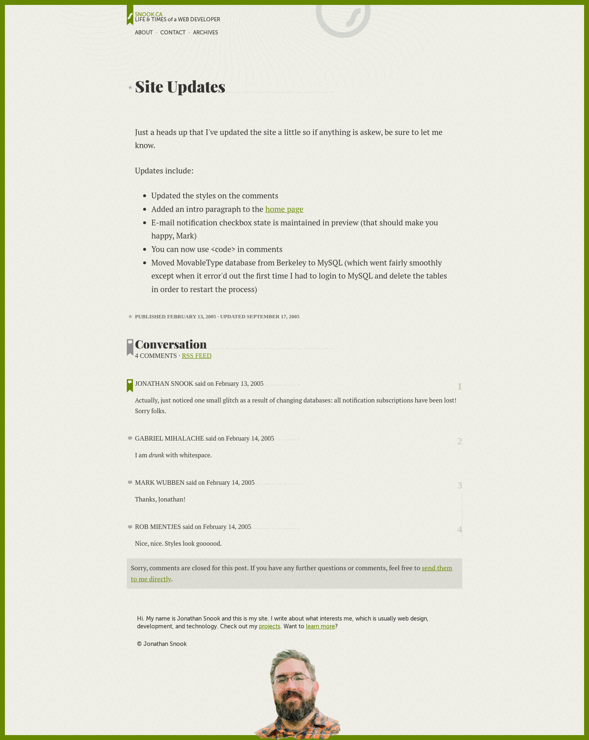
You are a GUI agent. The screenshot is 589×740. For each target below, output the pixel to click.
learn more (320, 626)
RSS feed (196, 355)
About (144, 32)
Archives (205, 32)
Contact (173, 32)
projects (269, 626)
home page (284, 209)
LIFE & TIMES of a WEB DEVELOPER (177, 19)
